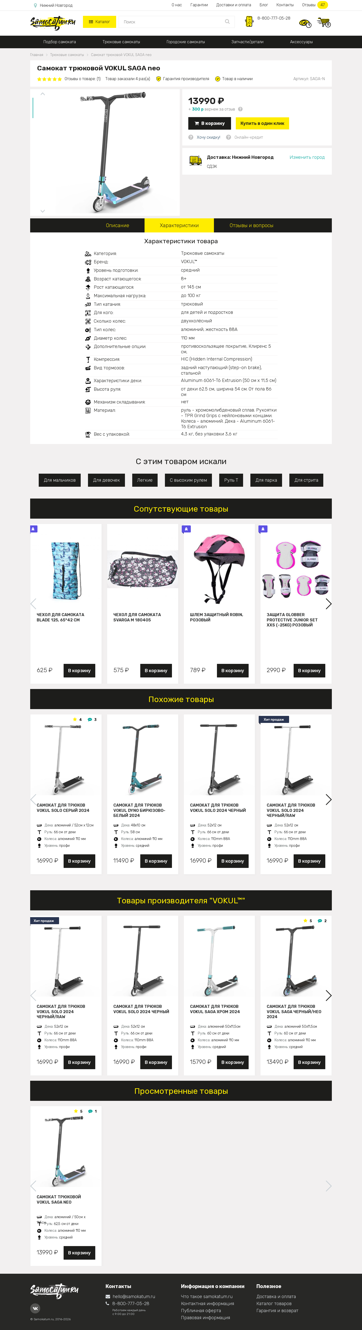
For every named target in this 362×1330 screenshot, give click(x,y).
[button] (328, 603)
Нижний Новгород (53, 5)
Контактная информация (207, 1303)
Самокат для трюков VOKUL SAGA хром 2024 (215, 1009)
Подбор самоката (59, 41)
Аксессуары (301, 41)
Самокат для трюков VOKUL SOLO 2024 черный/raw (291, 810)
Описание (117, 225)
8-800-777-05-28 (273, 18)
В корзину (210, 123)
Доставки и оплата (233, 5)
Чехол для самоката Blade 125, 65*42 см (60, 617)
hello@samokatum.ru (130, 1296)
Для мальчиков (60, 480)
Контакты (285, 5)
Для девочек (106, 480)
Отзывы (315, 5)
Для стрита (306, 480)
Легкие (145, 480)
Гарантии (199, 5)
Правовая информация (205, 1317)
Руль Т (231, 480)
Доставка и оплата (276, 1296)
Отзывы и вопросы (252, 225)
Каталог (99, 21)
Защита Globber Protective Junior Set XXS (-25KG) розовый (292, 619)
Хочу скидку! (208, 137)
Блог (264, 5)
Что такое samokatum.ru (207, 1296)
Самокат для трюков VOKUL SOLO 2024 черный (218, 808)
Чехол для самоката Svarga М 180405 (137, 617)
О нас (177, 5)
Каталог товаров (274, 1303)
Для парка (266, 480)
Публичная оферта (201, 1310)
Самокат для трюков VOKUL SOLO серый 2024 (63, 808)
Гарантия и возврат (277, 1310)
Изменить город (307, 157)
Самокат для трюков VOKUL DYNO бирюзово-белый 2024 (139, 810)
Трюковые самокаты (121, 41)
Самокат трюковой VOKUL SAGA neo (59, 1200)
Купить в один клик (262, 123)
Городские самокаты (186, 41)
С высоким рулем (188, 480)
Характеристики (179, 225)
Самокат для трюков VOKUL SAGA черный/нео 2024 (294, 1011)
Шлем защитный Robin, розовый (216, 617)
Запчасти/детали (247, 41)
